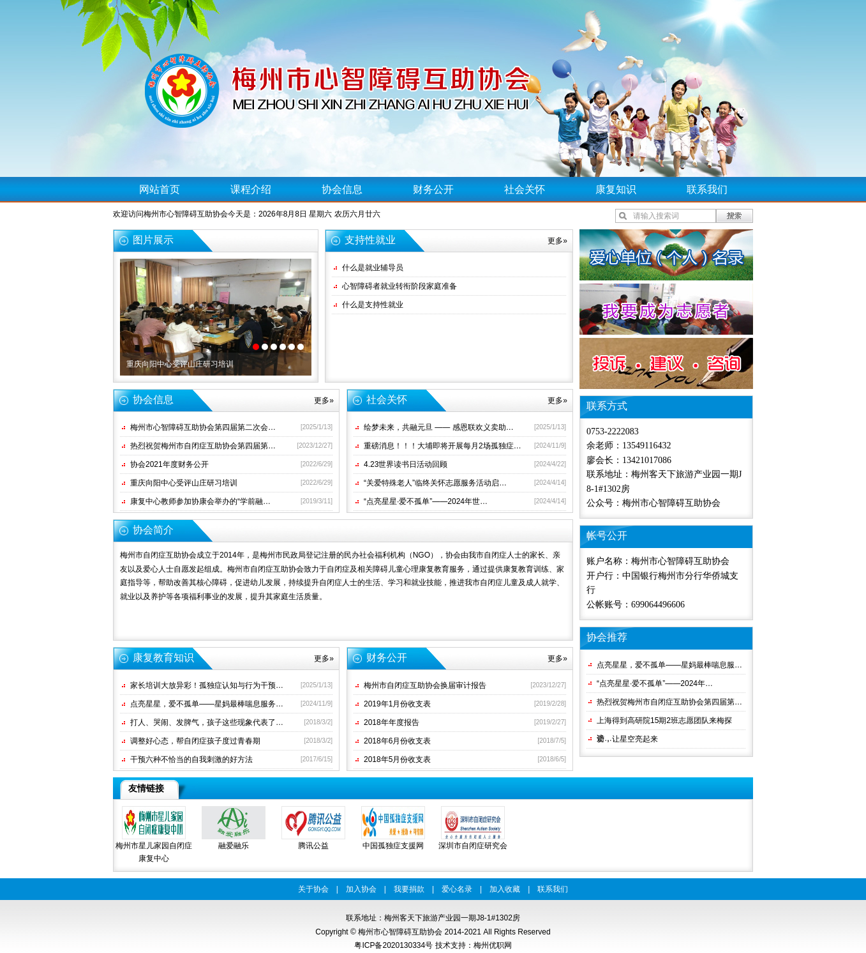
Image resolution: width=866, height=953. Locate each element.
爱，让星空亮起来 (627, 739)
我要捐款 (409, 889)
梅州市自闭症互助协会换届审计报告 (425, 685)
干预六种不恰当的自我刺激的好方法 (191, 759)
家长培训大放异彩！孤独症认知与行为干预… (206, 685)
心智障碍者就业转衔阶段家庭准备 (399, 286)
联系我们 (707, 189)
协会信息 (342, 189)
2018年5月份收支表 (397, 759)
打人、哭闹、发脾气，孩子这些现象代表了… (206, 722)
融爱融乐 (233, 845)
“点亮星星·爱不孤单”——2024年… (655, 683)
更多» (557, 240)
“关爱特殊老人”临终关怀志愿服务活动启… (435, 482)
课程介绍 (250, 189)
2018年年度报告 (391, 722)
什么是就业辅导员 (372, 267)
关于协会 (313, 889)
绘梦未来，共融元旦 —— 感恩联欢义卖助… (439, 427)
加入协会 (361, 889)
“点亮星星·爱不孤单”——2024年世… (426, 501)
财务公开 (433, 189)
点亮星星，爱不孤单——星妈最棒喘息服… (669, 664)
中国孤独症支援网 (393, 845)
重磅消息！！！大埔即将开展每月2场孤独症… (442, 445)
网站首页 (159, 189)
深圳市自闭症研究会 (472, 845)
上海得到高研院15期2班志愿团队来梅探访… (664, 722)
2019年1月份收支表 (397, 703)
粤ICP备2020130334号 (393, 945)
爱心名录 (457, 889)
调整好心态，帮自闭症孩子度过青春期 (195, 740)
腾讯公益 (313, 845)
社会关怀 (524, 189)
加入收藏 (504, 889)
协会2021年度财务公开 (169, 464)
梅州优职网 (493, 945)
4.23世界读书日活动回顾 (405, 464)
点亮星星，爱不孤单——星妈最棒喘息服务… (206, 703)
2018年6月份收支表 (397, 740)
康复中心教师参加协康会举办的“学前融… (200, 501)
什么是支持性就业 (372, 304)
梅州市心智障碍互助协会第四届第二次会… (203, 427)
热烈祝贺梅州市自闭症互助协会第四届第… (203, 445)
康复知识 (615, 189)
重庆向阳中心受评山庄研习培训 (180, 364)
